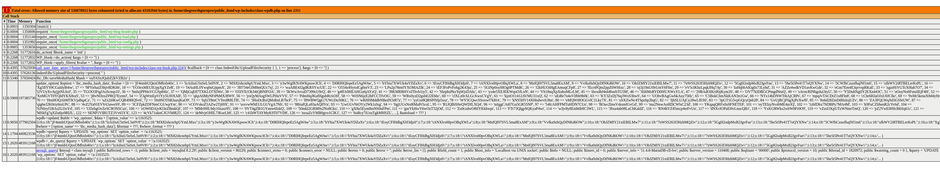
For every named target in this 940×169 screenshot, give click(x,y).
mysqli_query (46, 150)
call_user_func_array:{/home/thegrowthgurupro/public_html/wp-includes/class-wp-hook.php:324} (110, 68)
